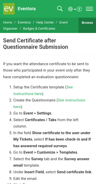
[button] (59, 8)
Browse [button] (87, 23)
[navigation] (89, 8)
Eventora (24, 22)
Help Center (45, 22)
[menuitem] (79, 8)
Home (7, 22)
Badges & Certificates (39, 28)
